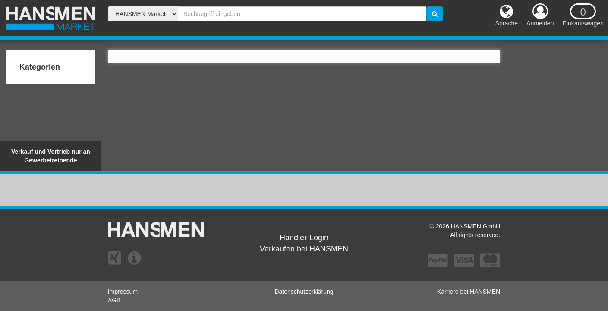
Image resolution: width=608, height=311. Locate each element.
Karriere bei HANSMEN (468, 291)
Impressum (123, 291)
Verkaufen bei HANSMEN (304, 248)
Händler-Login (304, 237)
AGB (114, 300)
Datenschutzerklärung (303, 291)
